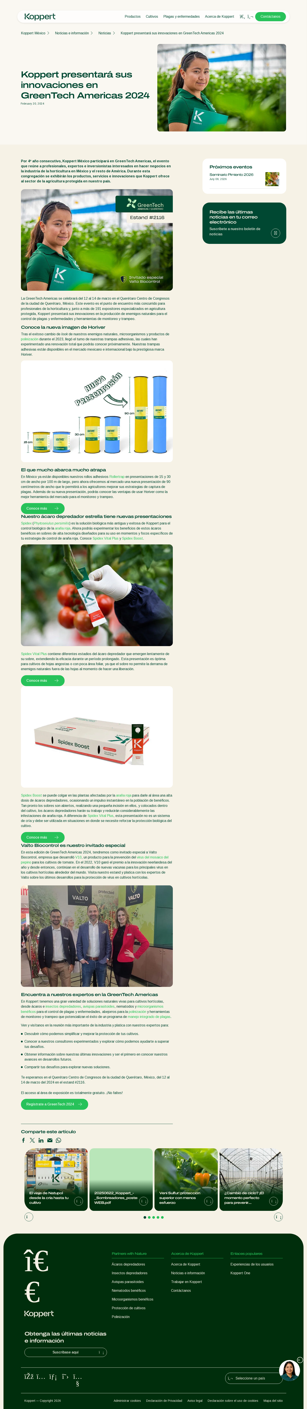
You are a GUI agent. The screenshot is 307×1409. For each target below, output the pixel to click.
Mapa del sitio (273, 1400)
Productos (133, 16)
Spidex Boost (132, 538)
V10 (78, 857)
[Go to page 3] (153, 1217)
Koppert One (240, 1273)
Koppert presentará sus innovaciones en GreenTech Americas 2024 (172, 33)
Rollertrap (117, 477)
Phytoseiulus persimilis (51, 523)
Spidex (26, 523)
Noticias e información (72, 33)
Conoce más (42, 508)
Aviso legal (194, 1400)
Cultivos (152, 16)
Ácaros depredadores (128, 1264)
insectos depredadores (63, 1006)
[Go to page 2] (149, 1217)
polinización (29, 339)
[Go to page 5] (162, 1217)
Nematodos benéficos (129, 1290)
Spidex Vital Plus (105, 538)
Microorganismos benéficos (132, 1299)
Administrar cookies (127, 1400)
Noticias (104, 33)
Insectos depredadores (129, 1273)
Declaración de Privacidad (164, 1400)
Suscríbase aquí (79, 1352)
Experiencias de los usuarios (252, 1264)
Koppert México (33, 33)
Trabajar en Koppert (186, 1282)
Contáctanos (271, 16)
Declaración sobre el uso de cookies (233, 1400)
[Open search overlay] (243, 16)
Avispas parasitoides (128, 1282)
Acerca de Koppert (219, 16)
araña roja (62, 528)
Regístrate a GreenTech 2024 (54, 1104)
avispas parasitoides (99, 1006)
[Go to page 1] (145, 1217)
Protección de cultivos (129, 1308)
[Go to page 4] (158, 1217)
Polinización (121, 1317)
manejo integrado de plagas (149, 1017)
